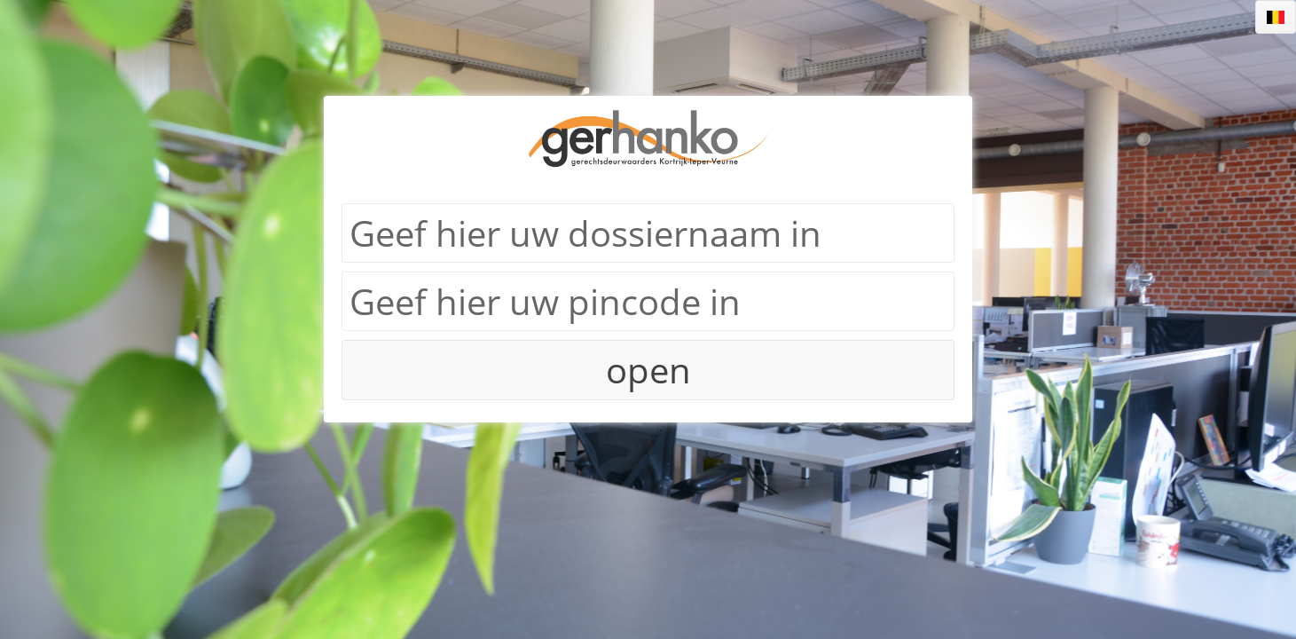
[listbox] (1275, 17)
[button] (648, 369)
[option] (1275, 17)
